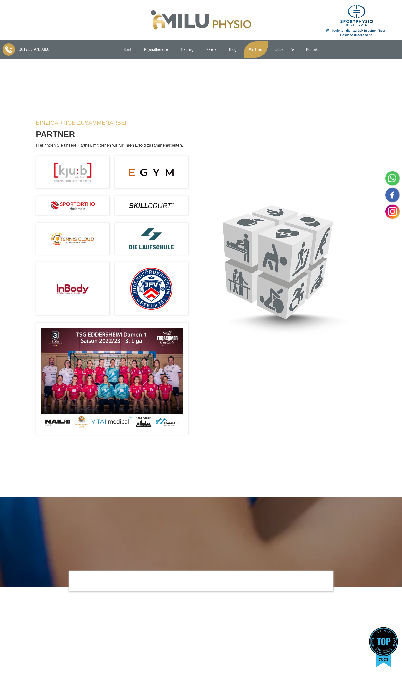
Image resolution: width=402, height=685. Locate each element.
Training (186, 49)
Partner (256, 49)
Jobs (279, 49)
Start (128, 49)
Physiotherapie (156, 49)
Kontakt (312, 49)
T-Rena (211, 49)
